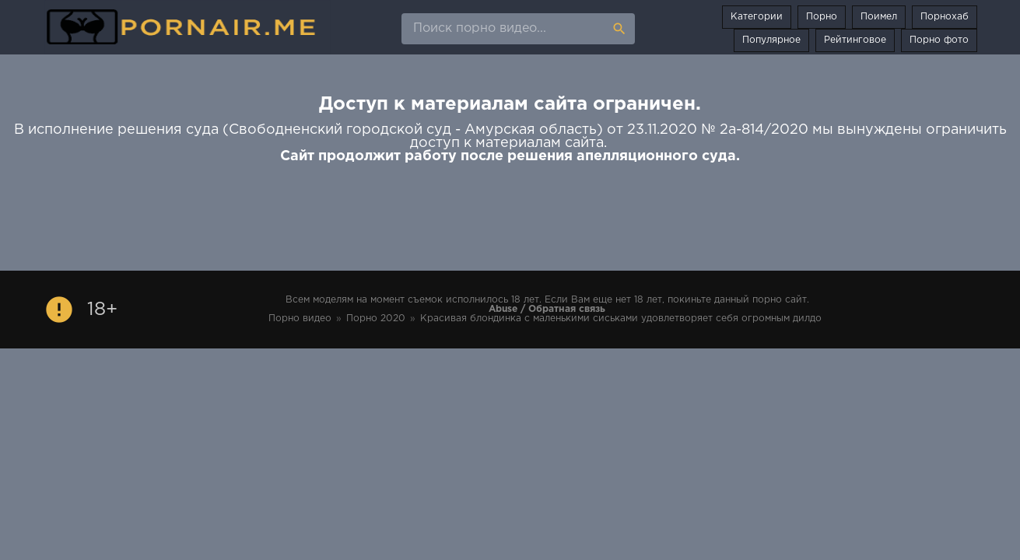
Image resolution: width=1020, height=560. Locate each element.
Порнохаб (944, 16)
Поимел (879, 16)
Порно (821, 16)
